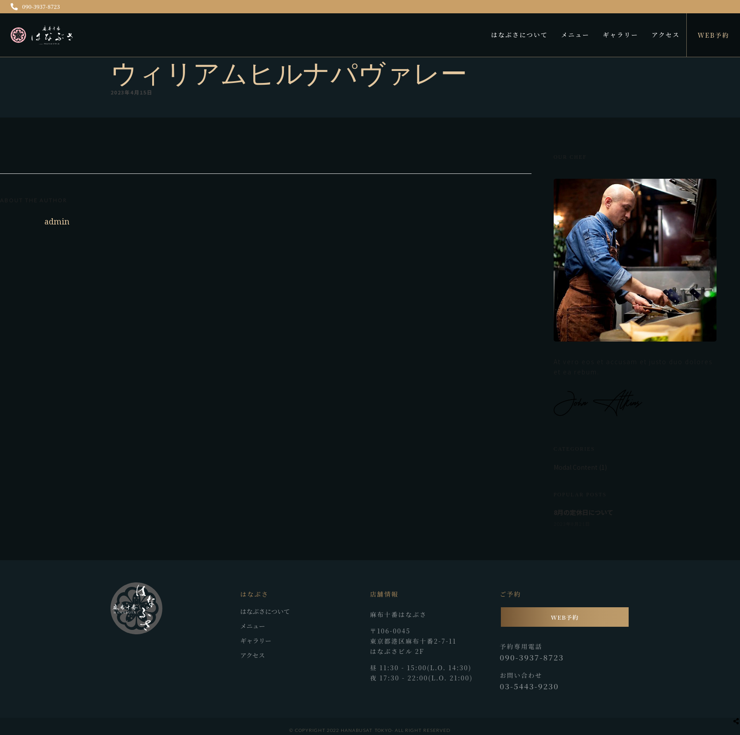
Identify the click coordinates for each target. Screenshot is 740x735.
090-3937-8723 (35, 6)
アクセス (666, 34)
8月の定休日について (583, 512)
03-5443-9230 (529, 686)
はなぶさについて (519, 34)
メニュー (575, 34)
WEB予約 (713, 35)
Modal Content (576, 467)
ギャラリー (620, 34)
